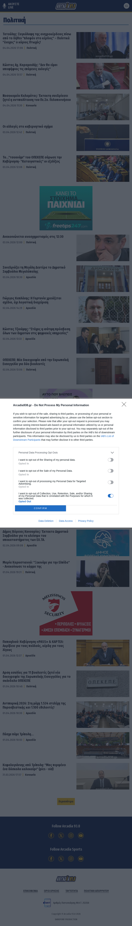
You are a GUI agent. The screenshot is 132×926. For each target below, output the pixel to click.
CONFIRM (40, 508)
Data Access (66, 520)
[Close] (125, 405)
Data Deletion (45, 520)
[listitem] (66, 453)
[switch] (110, 460)
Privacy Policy (86, 520)
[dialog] (66, 463)
